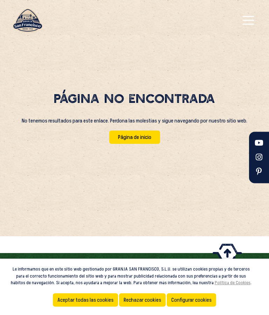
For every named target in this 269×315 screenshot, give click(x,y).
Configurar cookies (191, 300)
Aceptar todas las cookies (85, 300)
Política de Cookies (232, 282)
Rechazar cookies (142, 300)
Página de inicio (134, 137)
